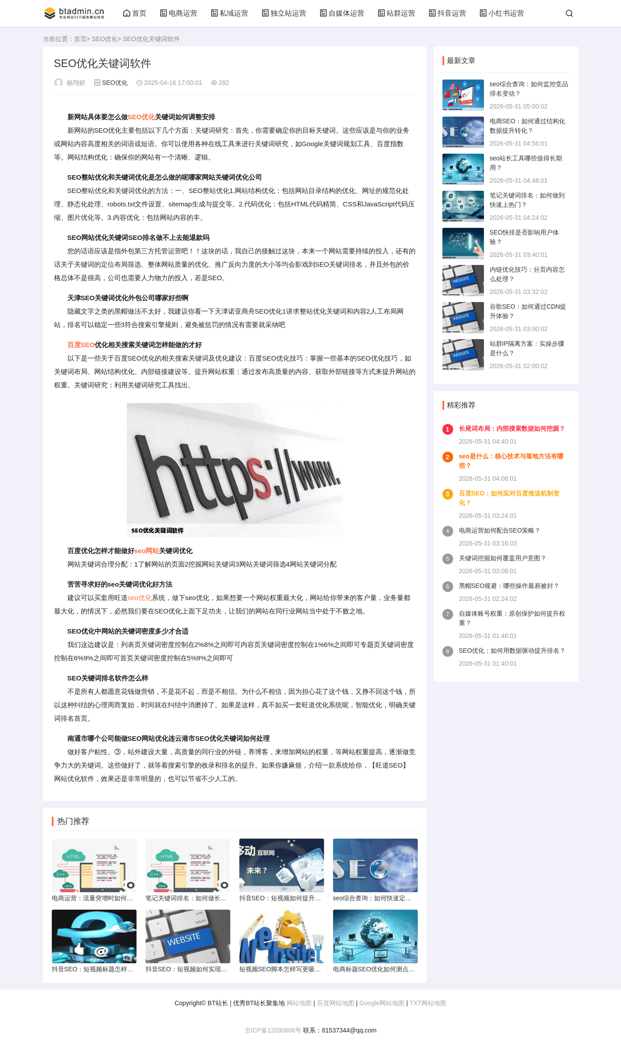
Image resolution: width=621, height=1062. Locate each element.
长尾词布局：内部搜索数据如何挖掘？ (512, 428)
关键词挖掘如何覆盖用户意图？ (502, 558)
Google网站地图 (381, 1003)
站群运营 (396, 13)
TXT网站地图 (428, 1003)
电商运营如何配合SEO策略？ (500, 530)
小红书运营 (501, 13)
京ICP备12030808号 (273, 1030)
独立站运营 (284, 13)
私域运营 (229, 13)
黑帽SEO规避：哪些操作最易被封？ (509, 585)
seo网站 (146, 550)
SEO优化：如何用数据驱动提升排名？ (512, 650)
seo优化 (140, 597)
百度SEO (81, 344)
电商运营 (178, 13)
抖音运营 (447, 13)
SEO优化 (105, 38)
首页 (134, 13)
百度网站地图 (335, 1003)
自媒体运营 (342, 13)
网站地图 (299, 1003)
